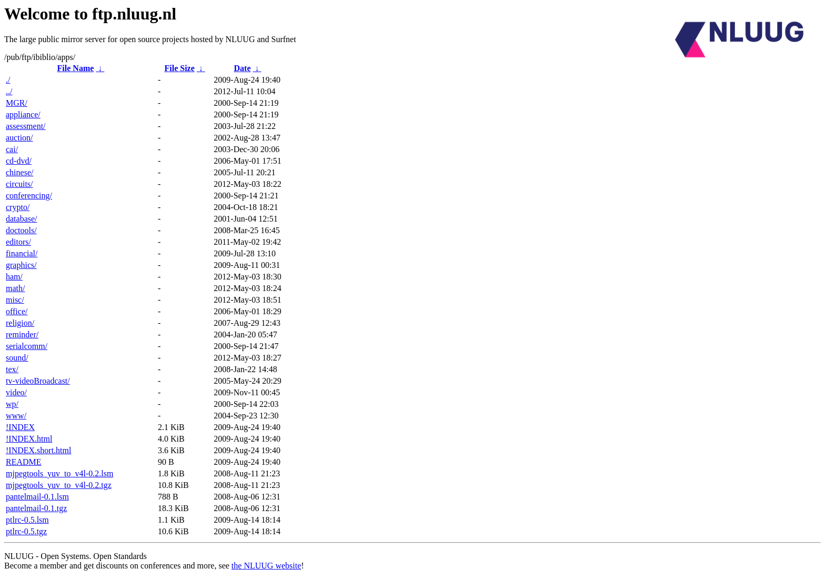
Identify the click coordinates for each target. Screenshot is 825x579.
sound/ (17, 357)
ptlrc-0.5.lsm (27, 519)
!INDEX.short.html (38, 450)
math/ (15, 288)
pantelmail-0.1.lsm (37, 496)
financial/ (21, 253)
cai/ (12, 149)
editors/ (18, 241)
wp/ (12, 404)
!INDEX (20, 427)
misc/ (15, 299)
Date (242, 68)
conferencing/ (29, 195)
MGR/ (16, 102)
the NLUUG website (266, 565)
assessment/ (26, 126)
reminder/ (22, 334)
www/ (16, 415)
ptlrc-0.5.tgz (26, 531)
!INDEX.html (29, 438)
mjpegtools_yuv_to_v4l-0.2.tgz (59, 485)
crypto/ (17, 207)
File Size (179, 68)
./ (8, 79)
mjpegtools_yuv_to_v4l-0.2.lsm (59, 473)
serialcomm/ (26, 346)
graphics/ (21, 265)
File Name (75, 68)
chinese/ (19, 172)
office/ (16, 311)
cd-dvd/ (19, 160)
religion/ (20, 322)
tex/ (12, 369)
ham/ (14, 276)
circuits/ (19, 183)
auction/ (19, 137)
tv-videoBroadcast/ (38, 380)
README (24, 461)
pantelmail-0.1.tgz (36, 508)
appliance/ (23, 114)
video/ (16, 392)
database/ (21, 218)
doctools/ (21, 230)
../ (9, 91)
